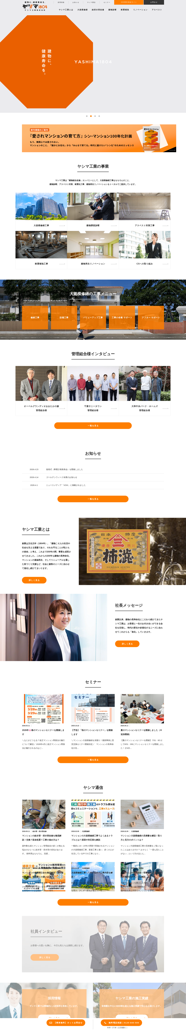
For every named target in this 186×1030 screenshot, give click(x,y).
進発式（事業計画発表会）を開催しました (64, 469)
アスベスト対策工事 (145, 225)
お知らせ (75, 2)
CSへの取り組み (145, 264)
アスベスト (157, 10)
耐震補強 (125, 10)
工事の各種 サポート (122, 317)
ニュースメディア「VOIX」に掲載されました (66, 485)
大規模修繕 (86, 831)
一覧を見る (93, 426)
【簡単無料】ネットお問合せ (68, 1023)
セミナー (107, 2)
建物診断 (112, 10)
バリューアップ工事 (93, 317)
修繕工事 (35, 317)
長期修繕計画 (46, 868)
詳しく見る (34, 580)
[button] (87, 116)
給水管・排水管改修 (40, 831)
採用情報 (61, 2)
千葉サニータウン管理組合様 (93, 408)
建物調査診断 (93, 225)
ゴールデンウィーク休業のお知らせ (61, 477)
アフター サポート (151, 317)
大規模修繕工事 (41, 225)
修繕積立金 (36, 868)
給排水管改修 (98, 10)
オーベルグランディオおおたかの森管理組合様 (41, 408)
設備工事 (64, 317)
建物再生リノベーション (93, 264)
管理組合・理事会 (137, 868)
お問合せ (154, 2)
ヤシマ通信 (91, 2)
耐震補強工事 (41, 264)
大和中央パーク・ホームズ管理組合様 (144, 408)
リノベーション (140, 10)
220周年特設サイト (129, 2)
